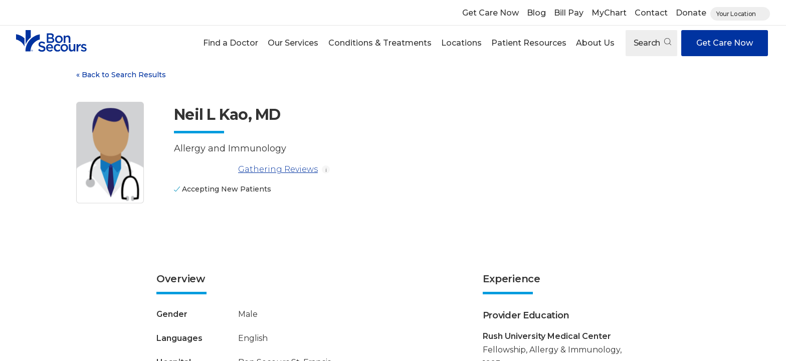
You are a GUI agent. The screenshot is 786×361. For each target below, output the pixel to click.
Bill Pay (568, 13)
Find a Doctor (230, 43)
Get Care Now (490, 13)
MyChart (609, 13)
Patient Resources (528, 43)
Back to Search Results (121, 74)
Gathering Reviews (246, 169)
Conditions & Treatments (380, 43)
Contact (651, 13)
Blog (536, 13)
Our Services (293, 43)
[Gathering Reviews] (204, 169)
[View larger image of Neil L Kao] (110, 153)
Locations (461, 43)
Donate (691, 13)
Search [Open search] (652, 43)
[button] (231, 43)
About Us (595, 43)
